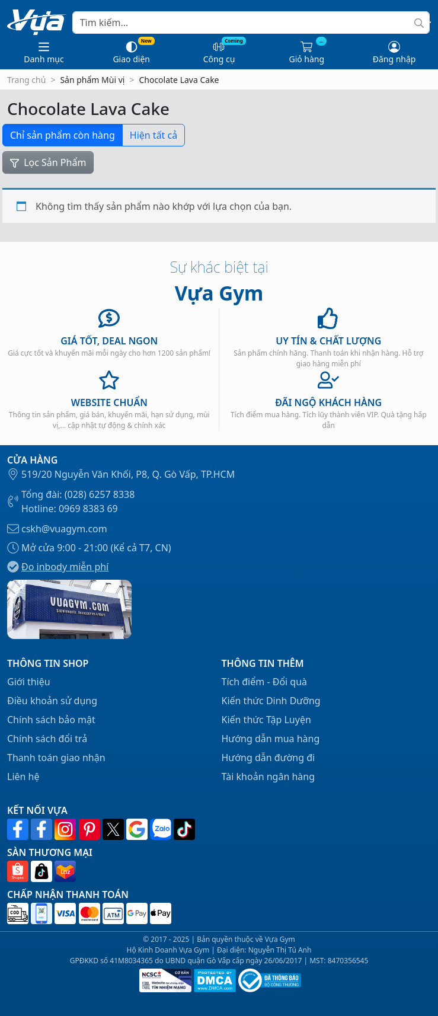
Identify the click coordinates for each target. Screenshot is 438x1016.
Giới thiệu (28, 681)
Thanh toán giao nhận (56, 757)
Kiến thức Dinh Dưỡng (271, 700)
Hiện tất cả (153, 135)
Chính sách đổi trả (47, 738)
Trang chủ (26, 79)
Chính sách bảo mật (51, 719)
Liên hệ (23, 776)
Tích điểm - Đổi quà (265, 681)
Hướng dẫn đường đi (268, 757)
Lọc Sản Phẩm (48, 162)
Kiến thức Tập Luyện (266, 719)
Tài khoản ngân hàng (268, 776)
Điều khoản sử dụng (52, 700)
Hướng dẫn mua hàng (271, 738)
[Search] (251, 22)
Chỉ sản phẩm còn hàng (62, 135)
